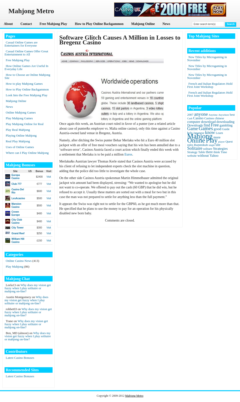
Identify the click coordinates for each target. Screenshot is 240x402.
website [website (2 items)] (192, 155)
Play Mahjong (14, 266)
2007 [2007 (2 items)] (190, 114)
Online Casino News (19, 261)
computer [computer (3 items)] (193, 122)
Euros (128, 154)
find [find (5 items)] (207, 125)
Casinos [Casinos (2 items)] (209, 118)
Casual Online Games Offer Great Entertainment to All (26, 52)
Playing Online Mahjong (21, 135)
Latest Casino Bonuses (20, 358)
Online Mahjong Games (21, 112)
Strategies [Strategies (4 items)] (220, 148)
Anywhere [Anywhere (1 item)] (223, 115)
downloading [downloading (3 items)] (225, 122)
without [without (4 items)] (203, 155)
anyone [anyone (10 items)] (201, 114)
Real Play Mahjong (18, 141)
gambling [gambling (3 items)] (226, 125)
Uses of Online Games (20, 147)
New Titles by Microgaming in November (207, 58)
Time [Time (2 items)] (224, 152)
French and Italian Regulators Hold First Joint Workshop (209, 85)
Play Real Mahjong (18, 130)
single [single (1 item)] (212, 145)
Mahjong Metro (134, 395)
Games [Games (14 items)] (206, 128)
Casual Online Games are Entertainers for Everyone (21, 44)
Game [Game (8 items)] (192, 128)
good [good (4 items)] (217, 129)
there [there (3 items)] (209, 152)
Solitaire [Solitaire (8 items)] (194, 148)
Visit (49, 176)
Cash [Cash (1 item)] (189, 118)
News (166, 24)
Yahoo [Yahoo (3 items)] (214, 155)
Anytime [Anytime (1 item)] (213, 115)
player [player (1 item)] (221, 141)
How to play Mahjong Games (24, 83)
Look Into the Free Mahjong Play (27, 95)
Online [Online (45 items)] (196, 140)
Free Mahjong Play (53, 24)
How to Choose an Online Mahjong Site (27, 76)
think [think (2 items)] (217, 152)
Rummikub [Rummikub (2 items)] (201, 145)
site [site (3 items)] (218, 145)
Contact (26, 24)
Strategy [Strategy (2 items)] (192, 152)
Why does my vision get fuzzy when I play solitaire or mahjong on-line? (28, 288)
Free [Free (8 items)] (215, 124)
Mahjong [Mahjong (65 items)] (200, 136)
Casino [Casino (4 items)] (198, 118)
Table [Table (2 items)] (201, 152)
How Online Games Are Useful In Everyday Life (26, 67)
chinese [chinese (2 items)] (219, 118)
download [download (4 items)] (208, 122)
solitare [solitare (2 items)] (207, 148)
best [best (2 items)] (232, 114)
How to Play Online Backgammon (99, 24)
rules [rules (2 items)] (190, 145)
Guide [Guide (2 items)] (225, 129)
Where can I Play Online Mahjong (27, 153)
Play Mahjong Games (19, 118)
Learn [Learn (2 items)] (219, 133)
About (8, 24)
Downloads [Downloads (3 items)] (195, 125)
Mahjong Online (143, 24)
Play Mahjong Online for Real (24, 124)
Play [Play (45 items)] (212, 140)
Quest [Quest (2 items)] (229, 141)
